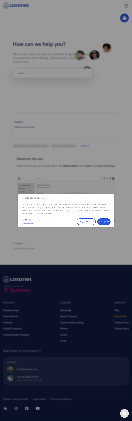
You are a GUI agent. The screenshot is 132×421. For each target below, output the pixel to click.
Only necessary (86, 221)
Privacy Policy (27, 223)
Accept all (104, 221)
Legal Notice (26, 220)
